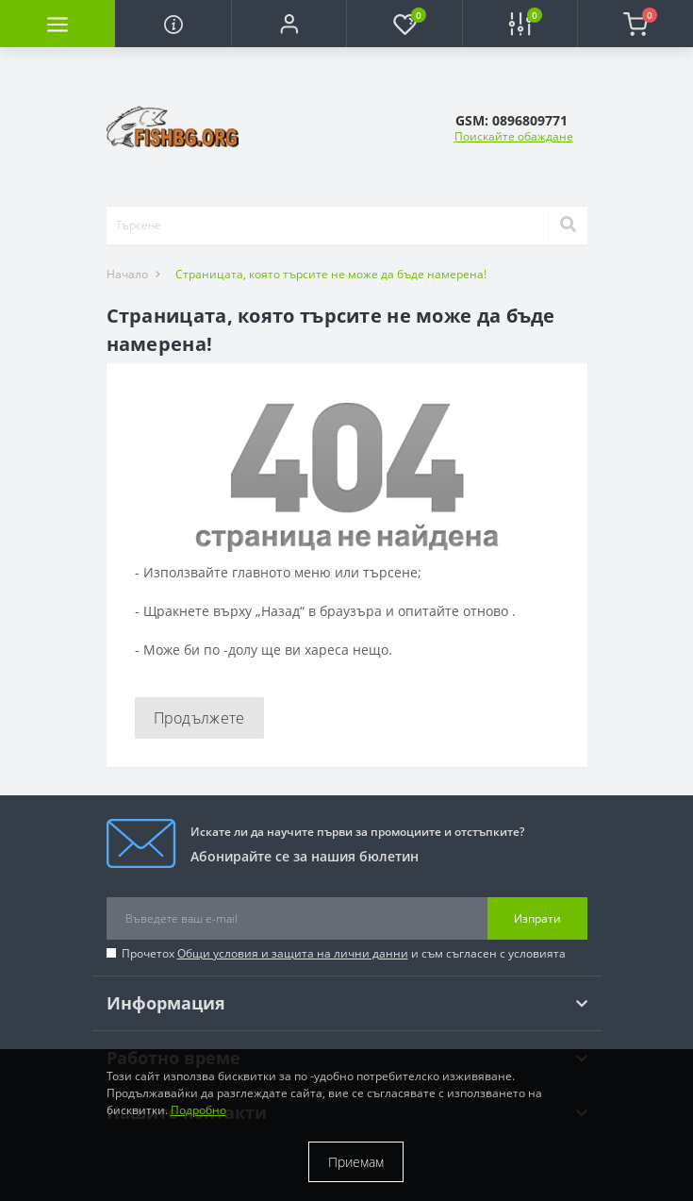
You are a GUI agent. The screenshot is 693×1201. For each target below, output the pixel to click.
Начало (127, 274)
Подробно (198, 1110)
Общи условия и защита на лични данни (292, 953)
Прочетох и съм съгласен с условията (344, 953)
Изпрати (537, 918)
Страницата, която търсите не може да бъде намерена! (331, 274)
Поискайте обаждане (513, 136)
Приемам (356, 1162)
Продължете (199, 718)
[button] (288, 23)
